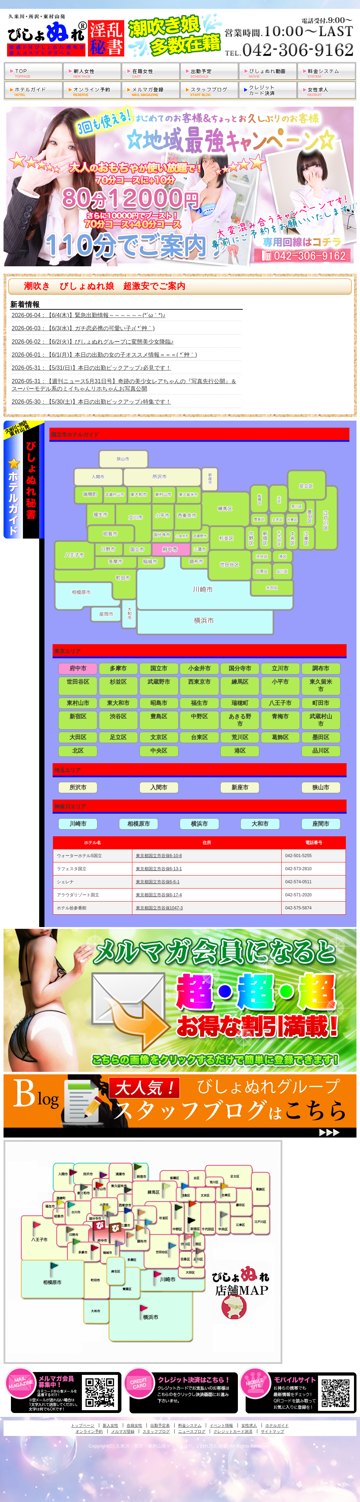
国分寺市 (240, 668)
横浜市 (199, 824)
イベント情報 (221, 1425)
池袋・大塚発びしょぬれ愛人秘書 (184, 1185)
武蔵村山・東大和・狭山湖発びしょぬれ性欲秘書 (84, 1187)
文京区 (158, 737)
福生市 (199, 703)
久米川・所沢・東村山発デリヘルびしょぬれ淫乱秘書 (180, 35)
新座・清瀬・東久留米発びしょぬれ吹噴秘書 (138, 1166)
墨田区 (320, 737)
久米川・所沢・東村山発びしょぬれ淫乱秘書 (99, 1185)
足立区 (118, 737)
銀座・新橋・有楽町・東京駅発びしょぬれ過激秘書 (223, 1214)
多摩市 (118, 668)
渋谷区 (118, 716)
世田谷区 (78, 682)
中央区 (158, 751)
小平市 (280, 682)
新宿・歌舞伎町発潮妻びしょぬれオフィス (191, 1220)
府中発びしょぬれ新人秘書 (100, 1225)
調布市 (320, 668)
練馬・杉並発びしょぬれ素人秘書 (165, 1186)
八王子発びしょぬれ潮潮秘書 (36, 1224)
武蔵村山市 (321, 720)
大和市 (260, 824)
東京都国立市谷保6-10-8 (159, 855)
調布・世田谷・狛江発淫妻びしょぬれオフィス (130, 1235)
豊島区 (158, 716)
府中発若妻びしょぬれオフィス (115, 1227)
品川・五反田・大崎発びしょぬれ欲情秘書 (199, 1250)
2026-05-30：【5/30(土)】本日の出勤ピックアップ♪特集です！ (91, 402)
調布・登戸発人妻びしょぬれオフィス (139, 1227)
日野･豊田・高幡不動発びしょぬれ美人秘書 (70, 1229)
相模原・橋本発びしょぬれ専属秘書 (54, 1265)
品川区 (320, 751)
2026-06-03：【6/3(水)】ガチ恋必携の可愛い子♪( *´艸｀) (83, 328)
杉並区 (118, 682)
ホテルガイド (277, 1425)
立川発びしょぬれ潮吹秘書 (71, 1205)
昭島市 (158, 703)
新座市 (240, 787)
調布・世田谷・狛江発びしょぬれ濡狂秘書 (171, 1245)
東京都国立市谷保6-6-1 (158, 881)
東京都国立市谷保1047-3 (159, 908)
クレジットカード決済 (233, 1431)
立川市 (280, 668)
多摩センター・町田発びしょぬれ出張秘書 (76, 1241)
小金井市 (199, 668)
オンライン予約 (89, 1431)
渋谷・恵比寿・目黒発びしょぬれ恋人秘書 (187, 1236)
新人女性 (110, 1425)
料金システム (190, 1425)
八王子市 (280, 703)
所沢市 (78, 787)
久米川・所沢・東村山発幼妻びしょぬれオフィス (103, 1174)
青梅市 (280, 716)
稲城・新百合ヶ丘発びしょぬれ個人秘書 (118, 1243)
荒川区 (240, 737)
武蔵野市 (159, 682)
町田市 (320, 703)
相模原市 (138, 824)
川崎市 (78, 824)
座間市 (320, 824)
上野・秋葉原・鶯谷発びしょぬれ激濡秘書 (224, 1185)
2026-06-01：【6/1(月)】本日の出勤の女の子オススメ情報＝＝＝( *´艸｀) (104, 355)
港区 (240, 751)
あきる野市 (240, 720)
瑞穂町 (240, 703)
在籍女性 (134, 1425)
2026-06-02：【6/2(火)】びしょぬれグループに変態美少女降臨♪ (93, 342)
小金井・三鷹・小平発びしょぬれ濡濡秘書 (127, 1209)
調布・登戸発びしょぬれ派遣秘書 (148, 1222)
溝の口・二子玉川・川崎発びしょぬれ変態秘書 (157, 1273)
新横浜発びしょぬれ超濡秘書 (144, 1308)
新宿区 (78, 716)
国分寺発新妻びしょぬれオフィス (110, 1215)
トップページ (82, 1425)
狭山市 (320, 787)
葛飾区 (280, 737)
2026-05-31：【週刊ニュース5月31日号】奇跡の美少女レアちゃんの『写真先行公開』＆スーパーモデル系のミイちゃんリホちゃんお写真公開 (124, 385)
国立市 (158, 668)
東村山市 (78, 703)
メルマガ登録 (122, 1431)
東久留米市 (321, 685)
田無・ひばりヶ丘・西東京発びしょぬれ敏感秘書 (128, 1189)
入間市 (158, 787)
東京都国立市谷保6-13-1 (159, 868)
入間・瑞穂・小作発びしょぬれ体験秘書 (73, 1172)
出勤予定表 (160, 1425)
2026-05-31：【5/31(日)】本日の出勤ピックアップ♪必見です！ (91, 368)
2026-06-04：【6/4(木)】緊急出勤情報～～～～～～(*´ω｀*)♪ (89, 315)
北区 (78, 751)
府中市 (78, 668)
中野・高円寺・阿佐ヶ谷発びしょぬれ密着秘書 (178, 1207)
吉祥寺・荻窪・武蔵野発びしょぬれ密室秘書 (141, 1212)
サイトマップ (272, 1431)
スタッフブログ (156, 1431)
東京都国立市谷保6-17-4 (159, 894)
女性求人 (249, 1425)
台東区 (199, 737)
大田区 (78, 737)
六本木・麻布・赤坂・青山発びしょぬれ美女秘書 (197, 1234)
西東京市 (199, 682)
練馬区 (240, 682)
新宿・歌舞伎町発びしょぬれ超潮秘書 (192, 1203)
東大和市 (118, 703)
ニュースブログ (191, 1431)
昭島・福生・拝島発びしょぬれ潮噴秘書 (60, 1202)
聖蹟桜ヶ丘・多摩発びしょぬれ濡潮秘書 (94, 1247)
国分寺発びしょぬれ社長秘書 (106, 1207)
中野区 (199, 716)
